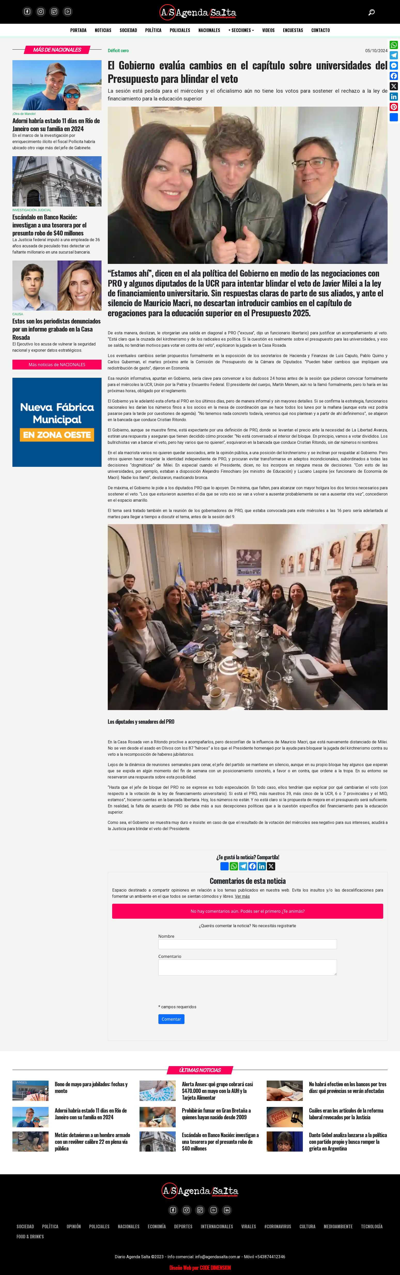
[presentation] (197, 990)
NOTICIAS (103, 30)
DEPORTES (183, 1226)
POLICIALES (180, 30)
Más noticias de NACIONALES (57, 364)
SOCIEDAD (128, 30)
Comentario (169, 956)
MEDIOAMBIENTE (338, 1226)
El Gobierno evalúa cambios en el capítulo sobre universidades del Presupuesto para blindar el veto (248, 71)
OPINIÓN (74, 1226)
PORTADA (78, 30)
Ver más (242, 896)
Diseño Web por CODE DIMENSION (200, 1267)
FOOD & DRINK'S (30, 1236)
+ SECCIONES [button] (239, 30)
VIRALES (248, 1226)
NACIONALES (209, 30)
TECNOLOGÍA (372, 1226)
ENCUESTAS (293, 30)
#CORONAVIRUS (277, 1226)
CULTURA (307, 1226)
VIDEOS (268, 30)
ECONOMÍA (157, 1226)
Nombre (166, 936)
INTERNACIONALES (217, 1226)
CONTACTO (320, 30)
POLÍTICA (153, 30)
